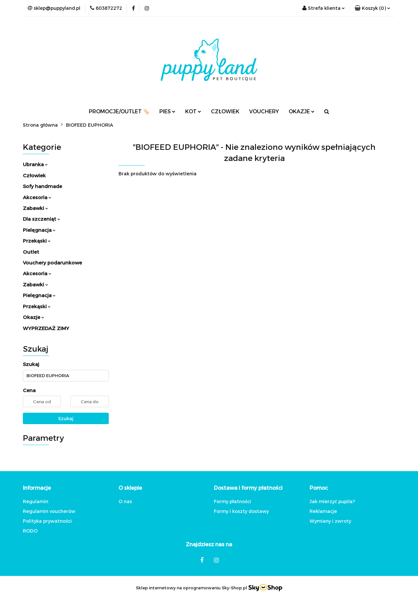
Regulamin (35, 501)
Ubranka (35, 164)
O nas (125, 501)
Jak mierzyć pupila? (332, 501)
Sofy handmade (42, 186)
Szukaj (65, 418)
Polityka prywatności (47, 521)
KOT (193, 111)
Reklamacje (323, 511)
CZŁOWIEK (225, 111)
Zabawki (35, 208)
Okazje (33, 317)
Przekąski (37, 241)
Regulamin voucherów (49, 511)
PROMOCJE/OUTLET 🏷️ (119, 111)
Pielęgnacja (39, 230)
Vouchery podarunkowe (52, 262)
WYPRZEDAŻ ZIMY (46, 328)
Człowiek (34, 175)
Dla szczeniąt (41, 219)
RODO (30, 530)
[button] (372, 8)
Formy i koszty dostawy (241, 511)
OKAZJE (301, 111)
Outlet (31, 252)
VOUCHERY (264, 111)
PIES (167, 111)
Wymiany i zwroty (330, 521)
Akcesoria (37, 197)
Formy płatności (232, 501)
